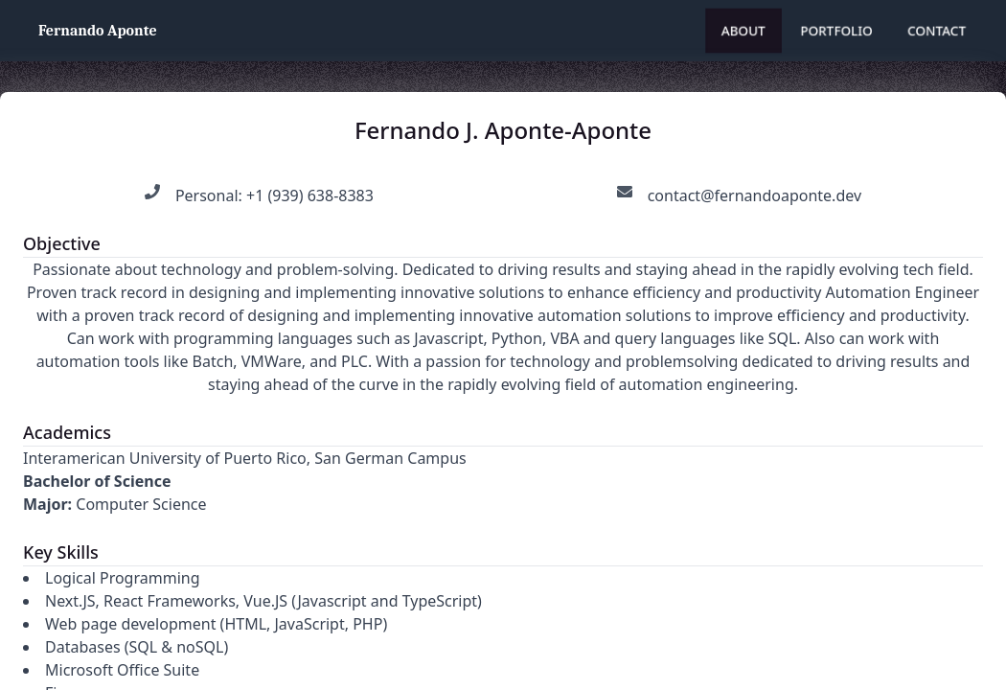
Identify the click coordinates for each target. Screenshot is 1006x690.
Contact (936, 30)
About (743, 30)
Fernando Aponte (97, 30)
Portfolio (836, 30)
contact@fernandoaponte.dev (754, 195)
